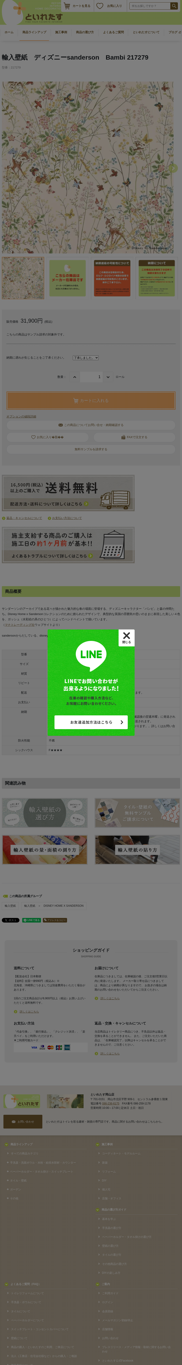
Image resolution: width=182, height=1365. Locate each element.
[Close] (127, 637)
